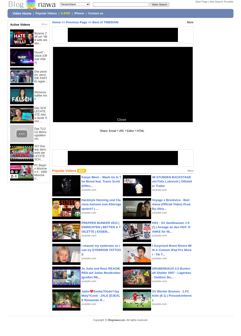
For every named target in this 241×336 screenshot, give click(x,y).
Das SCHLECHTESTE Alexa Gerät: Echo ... (40, 114)
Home (56, 22)
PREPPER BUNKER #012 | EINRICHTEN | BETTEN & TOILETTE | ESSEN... (101, 227)
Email (112, 131)
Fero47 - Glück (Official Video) (40, 57)
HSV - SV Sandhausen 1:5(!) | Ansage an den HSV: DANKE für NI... (171, 227)
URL (121, 131)
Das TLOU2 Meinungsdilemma (40, 133)
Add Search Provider (222, 1)
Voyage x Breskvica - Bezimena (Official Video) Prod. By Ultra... (171, 204)
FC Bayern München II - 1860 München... (40, 172)
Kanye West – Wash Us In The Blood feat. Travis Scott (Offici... (101, 181)
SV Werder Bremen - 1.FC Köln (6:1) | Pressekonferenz (172, 296)
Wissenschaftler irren (40, 96)
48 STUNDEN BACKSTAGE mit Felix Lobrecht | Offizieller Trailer (172, 181)
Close (121, 119)
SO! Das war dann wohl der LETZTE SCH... (40, 153)
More (44, 24)
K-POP (65, 13)
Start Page (201, 1)
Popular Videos (46, 13)
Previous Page (76, 22)
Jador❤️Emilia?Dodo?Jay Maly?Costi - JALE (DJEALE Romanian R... (100, 296)
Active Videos (20, 24)
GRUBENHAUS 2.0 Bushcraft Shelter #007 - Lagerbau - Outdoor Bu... (171, 273)
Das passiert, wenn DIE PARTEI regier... (40, 76)
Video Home (22, 13)
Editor (130, 131)
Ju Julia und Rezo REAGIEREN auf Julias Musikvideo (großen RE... (100, 273)
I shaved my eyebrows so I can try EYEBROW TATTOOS (101, 250)
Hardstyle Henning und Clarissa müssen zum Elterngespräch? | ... (101, 204)
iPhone (79, 13)
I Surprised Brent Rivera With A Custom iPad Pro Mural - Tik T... (172, 250)
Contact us (95, 13)
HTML (140, 131)
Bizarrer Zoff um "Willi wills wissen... (40, 38)
